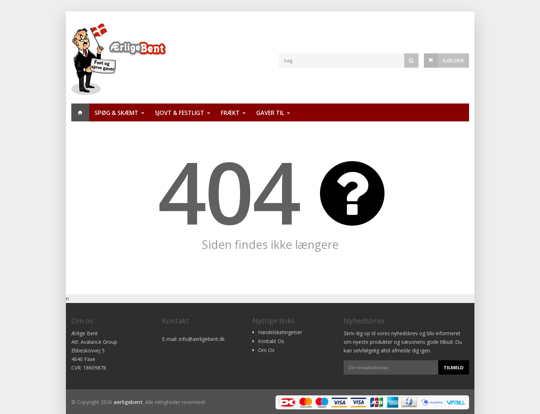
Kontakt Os (271, 341)
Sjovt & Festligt (179, 113)
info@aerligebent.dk (202, 339)
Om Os (266, 350)
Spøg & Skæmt (116, 113)
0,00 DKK (453, 60)
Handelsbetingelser (280, 332)
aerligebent (128, 402)
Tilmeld (454, 367)
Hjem (80, 112)
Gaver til (270, 113)
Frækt (230, 113)
